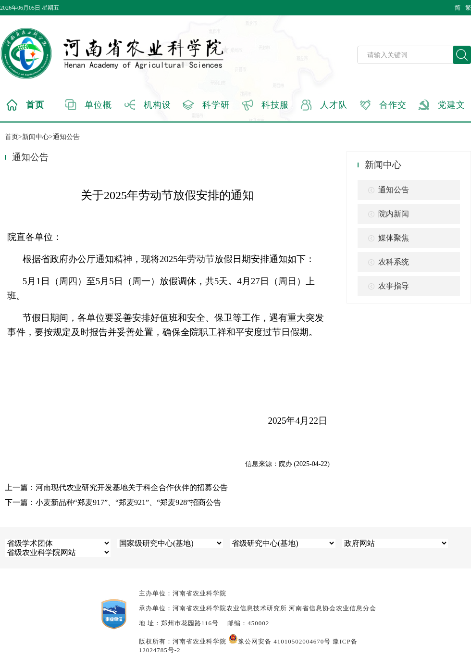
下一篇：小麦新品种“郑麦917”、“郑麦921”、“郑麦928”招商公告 (113, 502)
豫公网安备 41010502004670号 (279, 641)
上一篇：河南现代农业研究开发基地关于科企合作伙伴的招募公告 (116, 487)
